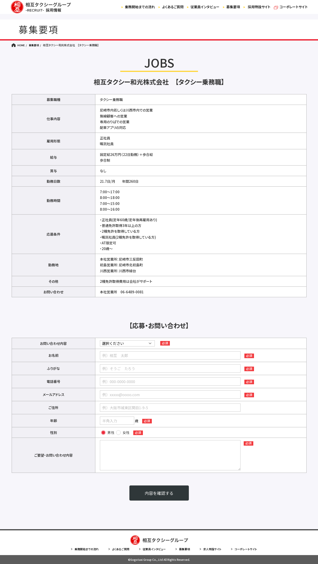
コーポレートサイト (289, 10)
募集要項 (225, 10)
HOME (21, 45)
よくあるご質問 (160, 10)
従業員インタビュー (195, 10)
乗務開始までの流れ (125, 10)
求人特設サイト (210, 549)
